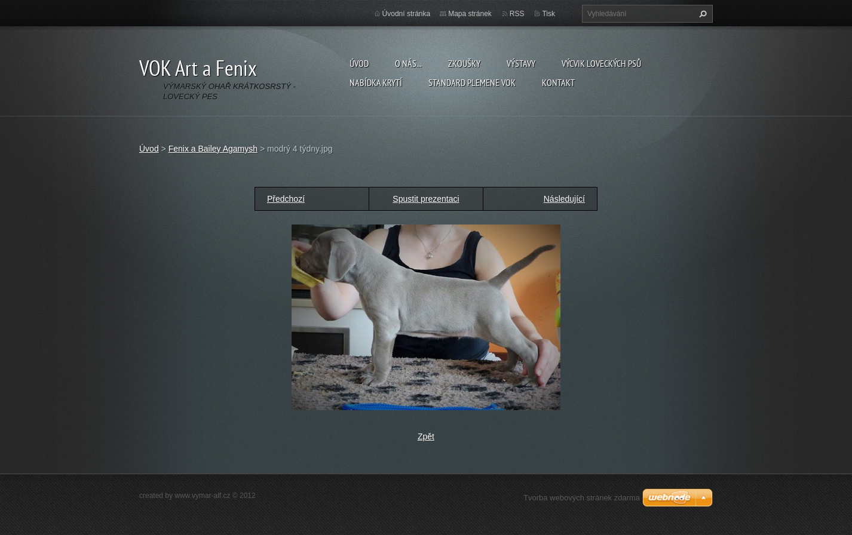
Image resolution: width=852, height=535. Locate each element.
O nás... (408, 63)
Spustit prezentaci (426, 199)
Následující (564, 199)
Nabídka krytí (376, 82)
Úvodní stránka (406, 14)
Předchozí (286, 199)
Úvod (359, 63)
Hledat (701, 14)
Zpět (426, 436)
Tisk (548, 14)
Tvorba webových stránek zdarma (581, 497)
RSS (517, 14)
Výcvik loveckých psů (601, 63)
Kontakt (558, 82)
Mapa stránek (470, 14)
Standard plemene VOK (472, 82)
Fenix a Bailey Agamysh (213, 148)
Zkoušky (464, 63)
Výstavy (521, 63)
